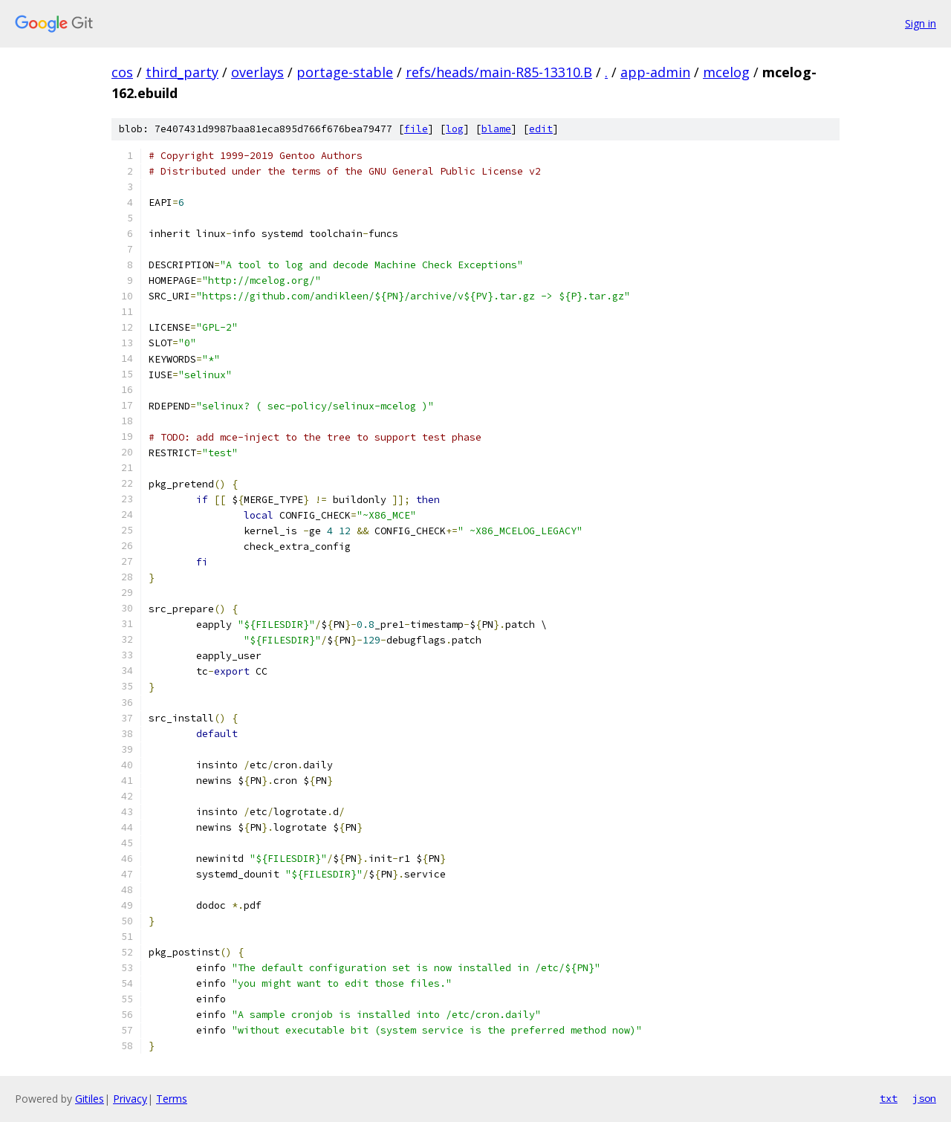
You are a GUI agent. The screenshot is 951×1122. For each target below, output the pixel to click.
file (416, 129)
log (455, 129)
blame (496, 129)
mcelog (726, 72)
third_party (182, 72)
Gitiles (89, 1099)
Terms (171, 1099)
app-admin (655, 72)
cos (122, 72)
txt (889, 1098)
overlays (257, 72)
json (924, 1098)
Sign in (920, 23)
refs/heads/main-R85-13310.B (499, 72)
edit (541, 129)
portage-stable (344, 72)
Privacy (130, 1099)
